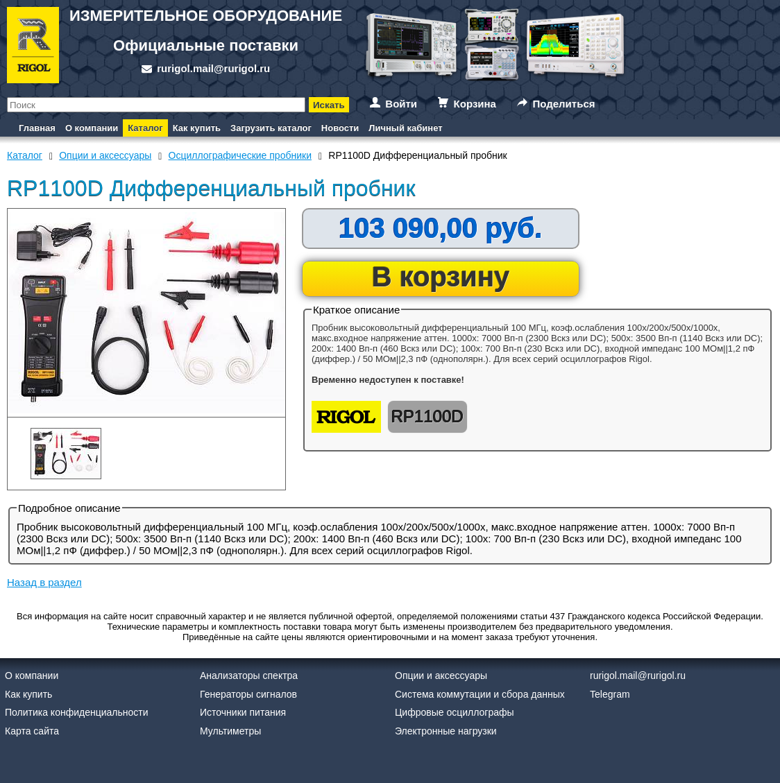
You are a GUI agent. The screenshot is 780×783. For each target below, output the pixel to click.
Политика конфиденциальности (77, 712)
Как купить (197, 128)
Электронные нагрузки (446, 731)
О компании (91, 128)
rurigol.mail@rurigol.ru (213, 68)
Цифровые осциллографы (454, 712)
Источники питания (243, 712)
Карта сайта (32, 731)
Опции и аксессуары (441, 675)
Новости (340, 128)
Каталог (145, 128)
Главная (37, 128)
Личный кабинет (405, 128)
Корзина (475, 104)
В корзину (441, 276)
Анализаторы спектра (249, 675)
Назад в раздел (44, 582)
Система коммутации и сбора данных (480, 694)
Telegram (610, 694)
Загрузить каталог (271, 128)
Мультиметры (230, 731)
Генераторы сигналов (248, 694)
